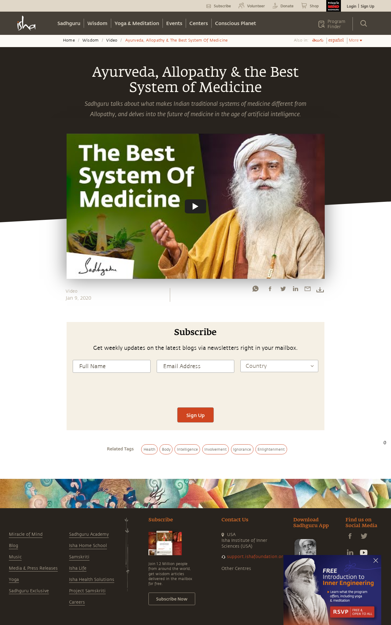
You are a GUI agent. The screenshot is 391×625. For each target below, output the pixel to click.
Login (351, 6)
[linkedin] (295, 290)
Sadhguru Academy (89, 510)
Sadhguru (68, 23)
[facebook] (270, 290)
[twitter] (283, 290)
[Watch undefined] (195, 206)
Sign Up (367, 6)
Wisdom (97, 23)
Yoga (14, 555)
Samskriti (79, 533)
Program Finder (336, 24)
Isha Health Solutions (91, 555)
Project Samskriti (87, 567)
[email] (307, 290)
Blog (13, 522)
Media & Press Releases (33, 544)
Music (15, 533)
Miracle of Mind (25, 510)
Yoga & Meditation (137, 23)
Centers (198, 23)
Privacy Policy (175, 614)
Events (174, 23)
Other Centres (236, 544)
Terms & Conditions (142, 614)
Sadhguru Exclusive (29, 567)
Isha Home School (88, 522)
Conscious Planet (235, 23)
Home (69, 40)
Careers (77, 578)
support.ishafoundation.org (256, 533)
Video (111, 40)
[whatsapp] (255, 290)
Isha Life (77, 544)
